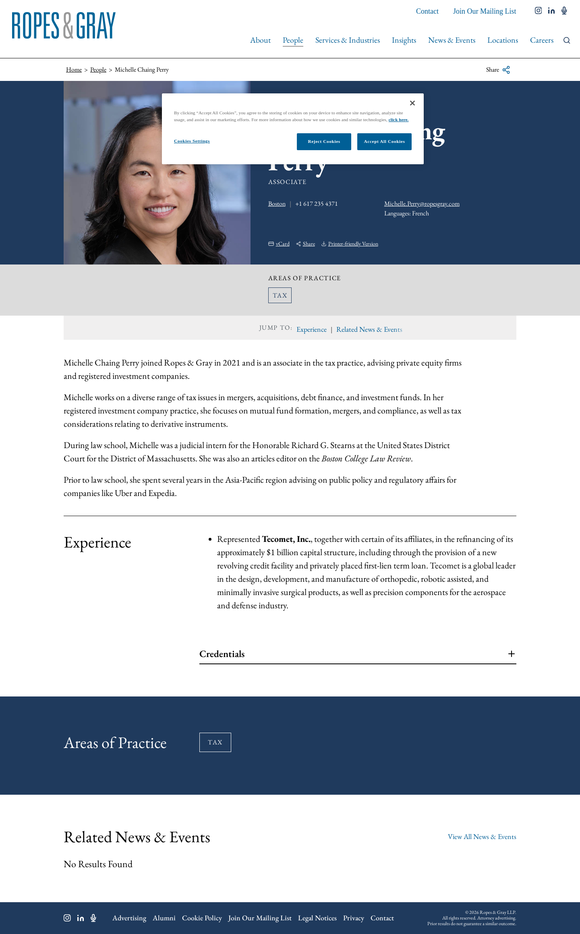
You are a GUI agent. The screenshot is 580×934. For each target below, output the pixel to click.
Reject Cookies (324, 141)
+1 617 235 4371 (316, 203)
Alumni (164, 917)
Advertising (129, 917)
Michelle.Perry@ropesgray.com (422, 203)
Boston (277, 203)
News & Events (451, 40)
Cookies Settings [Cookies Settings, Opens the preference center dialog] (192, 140)
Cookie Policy (202, 917)
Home (74, 69)
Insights (404, 40)
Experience (311, 329)
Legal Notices (317, 917)
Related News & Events (369, 329)
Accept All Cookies (384, 141)
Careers (541, 40)
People (293, 40)
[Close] (412, 103)
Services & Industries (347, 40)
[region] (293, 128)
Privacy (353, 917)
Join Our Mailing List (484, 11)
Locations (502, 40)
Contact (427, 11)
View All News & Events (482, 836)
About (260, 40)
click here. (399, 119)
